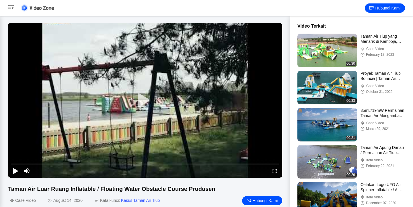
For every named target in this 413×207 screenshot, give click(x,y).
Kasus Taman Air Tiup (140, 200)
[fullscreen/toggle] (274, 170)
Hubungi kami (385, 8)
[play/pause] (15, 170)
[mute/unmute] (27, 170)
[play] (145, 100)
